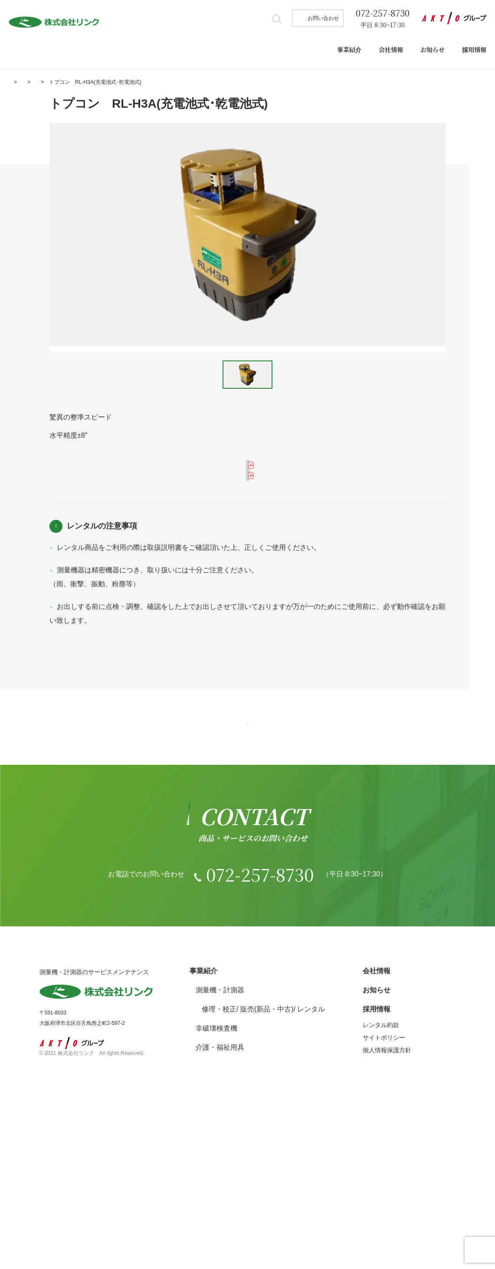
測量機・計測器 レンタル (101, 82)
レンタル (311, 1164)
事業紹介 (349, 49)
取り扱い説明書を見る (253, 534)
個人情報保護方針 (387, 1205)
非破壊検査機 (216, 1183)
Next (469, 234)
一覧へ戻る (247, 813)
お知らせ (432, 49)
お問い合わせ (323, 18)
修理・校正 (219, 1164)
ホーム (16, 82)
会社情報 (391, 49)
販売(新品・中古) (267, 1164)
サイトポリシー (384, 1193)
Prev (25, 234)
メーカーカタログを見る (253, 479)
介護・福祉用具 (220, 1202)
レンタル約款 (70, 711)
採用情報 (474, 49)
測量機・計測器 (220, 1145)
